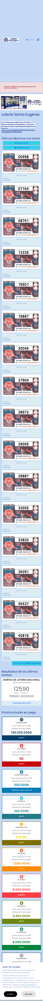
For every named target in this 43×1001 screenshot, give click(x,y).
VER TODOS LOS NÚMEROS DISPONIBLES (26, 663)
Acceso (30, 40)
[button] (3, 104)
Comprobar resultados (21, 703)
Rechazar (28, 994)
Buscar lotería (21, 143)
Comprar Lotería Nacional (21, 790)
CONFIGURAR (29, 985)
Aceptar (10, 994)
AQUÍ (38, 987)
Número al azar (21, 148)
